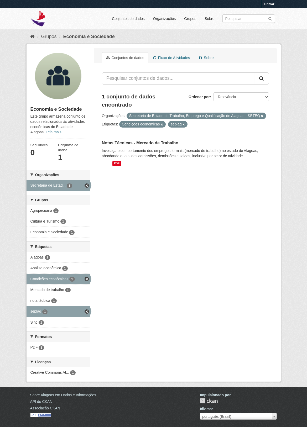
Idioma (206, 409)
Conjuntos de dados (128, 19)
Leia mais (53, 132)
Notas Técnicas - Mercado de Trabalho (140, 143)
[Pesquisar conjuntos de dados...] (178, 78)
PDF (116, 163)
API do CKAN (41, 401)
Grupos (190, 19)
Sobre (209, 19)
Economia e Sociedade (89, 36)
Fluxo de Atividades (171, 58)
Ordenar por (199, 97)
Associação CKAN (45, 408)
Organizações (164, 19)
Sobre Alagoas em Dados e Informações (63, 395)
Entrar (269, 4)
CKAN (209, 401)
